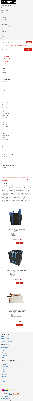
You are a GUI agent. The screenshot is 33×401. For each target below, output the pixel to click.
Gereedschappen (5, 19)
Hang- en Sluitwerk (5, 22)
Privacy (2, 357)
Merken (2, 348)
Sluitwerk (3, 36)
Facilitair (3, 17)
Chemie (3, 12)
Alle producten (11, 45)
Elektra (3, 15)
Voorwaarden (4, 355)
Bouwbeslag (4, 7)
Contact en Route (5, 338)
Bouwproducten (5, 10)
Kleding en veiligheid (6, 26)
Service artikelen (5, 34)
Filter (28, 49)
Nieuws (2, 352)
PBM (2, 29)
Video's (2, 350)
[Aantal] (13, 243)
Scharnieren (4, 31)
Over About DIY (4, 347)
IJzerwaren (4, 24)
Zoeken (29, 42)
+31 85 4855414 (6, 396)
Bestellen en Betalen (5, 339)
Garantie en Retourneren (6, 341)
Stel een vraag (4, 336)
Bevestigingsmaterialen (6, 5)
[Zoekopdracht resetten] (24, 42)
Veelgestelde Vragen (5, 353)
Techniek (3, 38)
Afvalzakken (27, 185)
